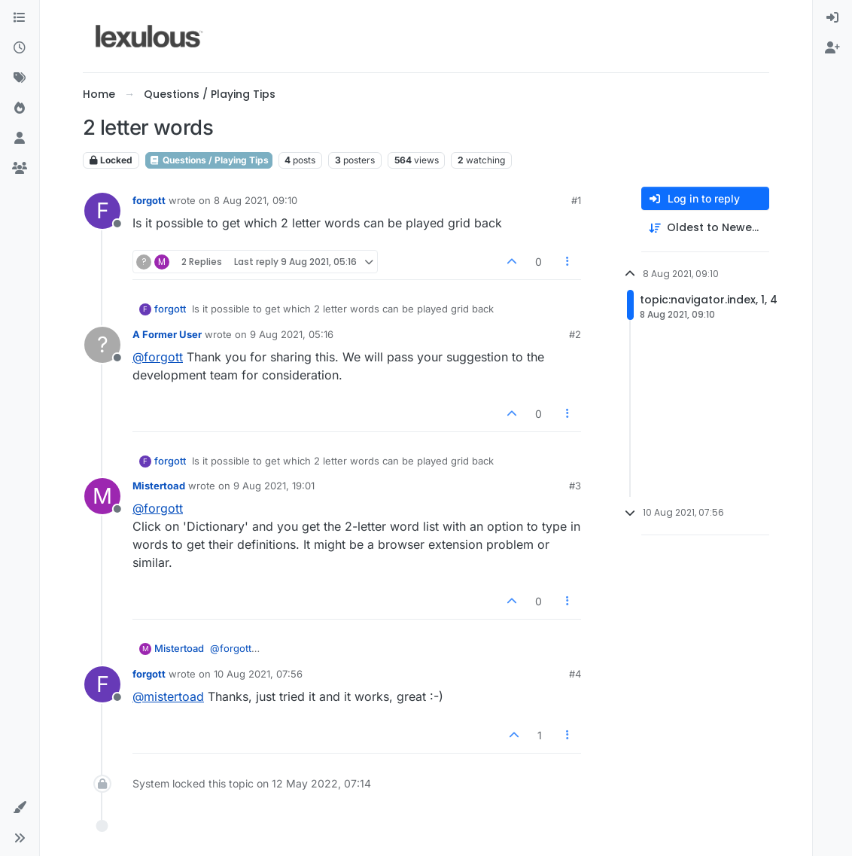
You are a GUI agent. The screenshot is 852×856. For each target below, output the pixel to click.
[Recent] (19, 48)
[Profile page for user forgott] (102, 211)
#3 (575, 486)
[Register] (832, 48)
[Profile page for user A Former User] (102, 345)
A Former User (167, 334)
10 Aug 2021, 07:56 (258, 674)
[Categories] (19, 18)
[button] (19, 808)
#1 (576, 200)
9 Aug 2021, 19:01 (274, 486)
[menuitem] (832, 18)
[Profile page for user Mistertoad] (102, 496)
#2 (575, 334)
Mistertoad (158, 486)
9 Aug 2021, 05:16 (291, 334)
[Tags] (19, 78)
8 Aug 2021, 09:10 (255, 200)
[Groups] (19, 169)
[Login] (832, 18)
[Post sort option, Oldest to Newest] (705, 227)
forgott (149, 200)
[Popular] (19, 108)
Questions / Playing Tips (209, 160)
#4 (575, 674)
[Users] (19, 138)
